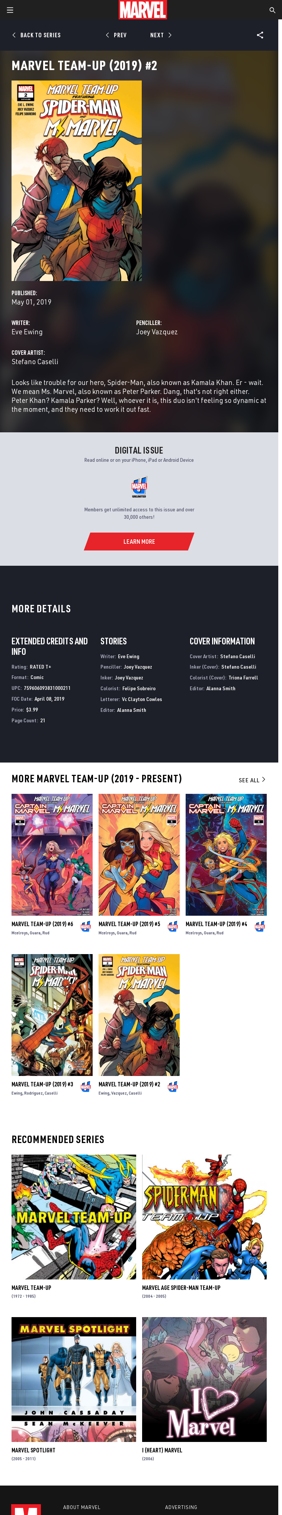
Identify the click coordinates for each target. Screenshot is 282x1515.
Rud (45, 932)
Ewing (17, 1093)
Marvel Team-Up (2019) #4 (216, 924)
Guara (35, 932)
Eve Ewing (27, 331)
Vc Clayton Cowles (142, 699)
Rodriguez (33, 1093)
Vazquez (119, 1093)
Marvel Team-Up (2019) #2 (129, 1084)
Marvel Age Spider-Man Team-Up (181, 1287)
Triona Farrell (243, 677)
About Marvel (81, 1507)
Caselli (51, 1093)
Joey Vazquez (157, 331)
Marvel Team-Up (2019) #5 (129, 924)
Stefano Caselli (35, 361)
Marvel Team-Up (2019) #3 (42, 1084)
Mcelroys (20, 932)
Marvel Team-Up (31, 1287)
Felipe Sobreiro (139, 688)
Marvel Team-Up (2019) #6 (42, 924)
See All (252, 780)
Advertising (181, 1507)
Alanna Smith (131, 710)
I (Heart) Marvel (162, 1450)
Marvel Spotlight (33, 1450)
